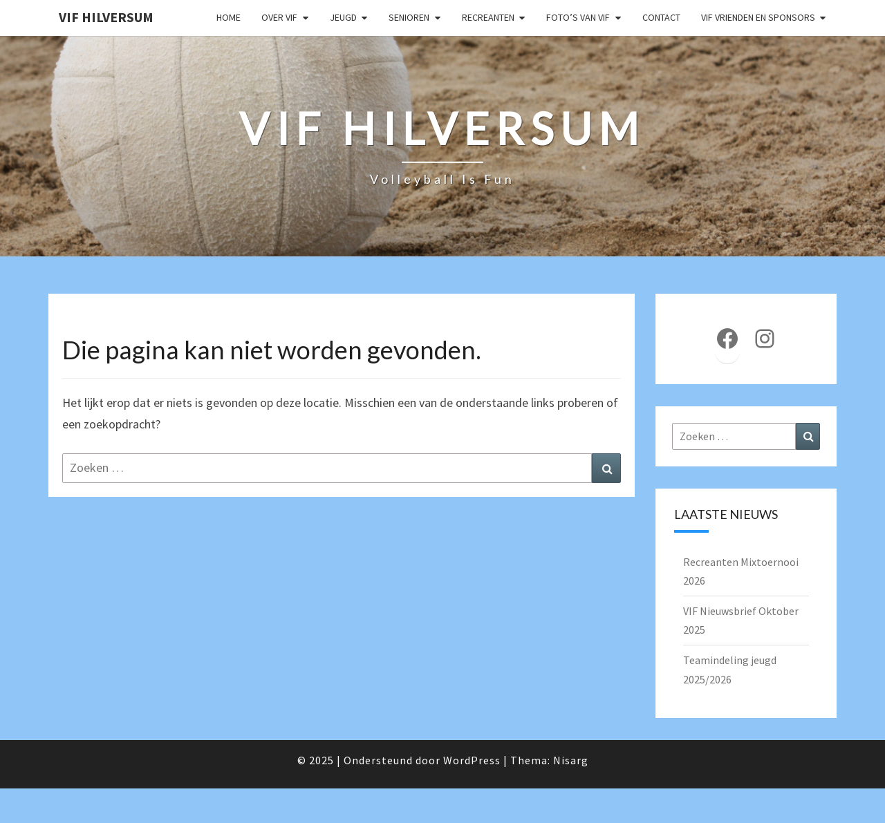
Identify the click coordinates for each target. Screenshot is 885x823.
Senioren (409, 17)
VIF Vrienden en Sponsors (758, 17)
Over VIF (279, 17)
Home (228, 17)
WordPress (472, 760)
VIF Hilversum (106, 17)
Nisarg (570, 760)
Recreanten (488, 17)
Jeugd (343, 17)
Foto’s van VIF (578, 17)
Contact (661, 17)
